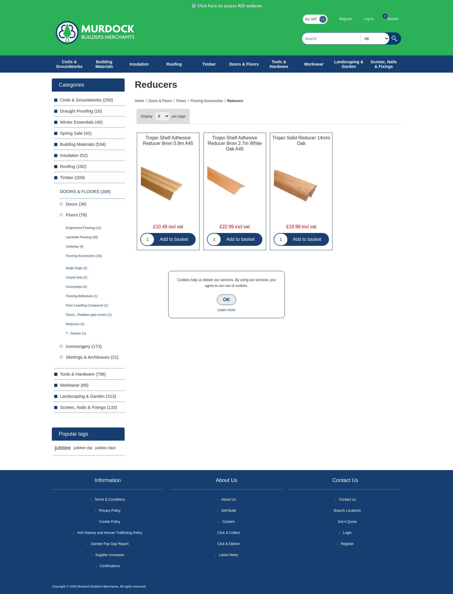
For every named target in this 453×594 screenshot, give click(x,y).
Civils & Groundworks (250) (86, 99)
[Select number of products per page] (162, 116)
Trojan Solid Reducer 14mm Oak (301, 140)
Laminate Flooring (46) (82, 237)
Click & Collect (228, 533)
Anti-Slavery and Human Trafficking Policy (109, 533)
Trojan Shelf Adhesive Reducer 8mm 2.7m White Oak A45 (235, 143)
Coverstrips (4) (76, 286)
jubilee (63, 448)
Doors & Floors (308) (85, 191)
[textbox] (345, 38)
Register (345, 19)
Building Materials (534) (83, 144)
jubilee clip (83, 448)
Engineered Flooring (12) (83, 227)
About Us (228, 499)
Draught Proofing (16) (81, 110)
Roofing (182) (73, 166)
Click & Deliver (228, 544)
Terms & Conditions (110, 499)
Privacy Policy (110, 511)
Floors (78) (76, 214)
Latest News (228, 555)
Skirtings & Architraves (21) (92, 357)
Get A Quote (347, 522)
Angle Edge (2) (76, 268)
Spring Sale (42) (75, 133)
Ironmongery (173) (84, 346)
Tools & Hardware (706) (83, 374)
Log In (369, 19)
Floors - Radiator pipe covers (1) (89, 314)
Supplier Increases (109, 555)
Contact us (347, 499)
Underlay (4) (75, 246)
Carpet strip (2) (76, 277)
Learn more (226, 310)
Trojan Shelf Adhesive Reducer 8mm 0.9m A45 (168, 140)
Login (347, 533)
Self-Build (228, 511)
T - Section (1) (76, 333)
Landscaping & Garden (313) (88, 396)
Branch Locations (347, 511)
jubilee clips (105, 448)
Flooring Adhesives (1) (82, 296)
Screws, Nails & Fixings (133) (88, 407)
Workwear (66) (74, 385)
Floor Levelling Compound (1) (87, 305)
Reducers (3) (75, 324)
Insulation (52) (74, 155)
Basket (392, 19)
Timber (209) (72, 177)
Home (139, 101)
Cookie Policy (110, 522)
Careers (228, 522)
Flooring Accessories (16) (84, 255)
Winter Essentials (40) (81, 122)
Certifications (110, 566)
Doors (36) (76, 203)
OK (226, 299)
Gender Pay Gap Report (109, 544)
